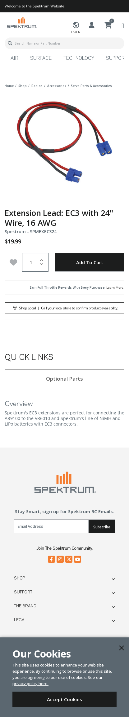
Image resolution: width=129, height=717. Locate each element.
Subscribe (101, 527)
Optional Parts (64, 378)
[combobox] (64, 43)
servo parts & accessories (91, 86)
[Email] (51, 526)
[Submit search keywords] (10, 43)
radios (37, 86)
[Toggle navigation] (122, 25)
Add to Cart (89, 262)
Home (9, 86)
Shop (19, 578)
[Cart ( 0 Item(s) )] (108, 25)
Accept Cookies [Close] (64, 699)
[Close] (121, 648)
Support (23, 592)
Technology (78, 58)
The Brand (25, 606)
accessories (56, 86)
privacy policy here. (30, 683)
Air (14, 58)
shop (22, 86)
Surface (41, 58)
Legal (20, 620)
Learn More (114, 287)
